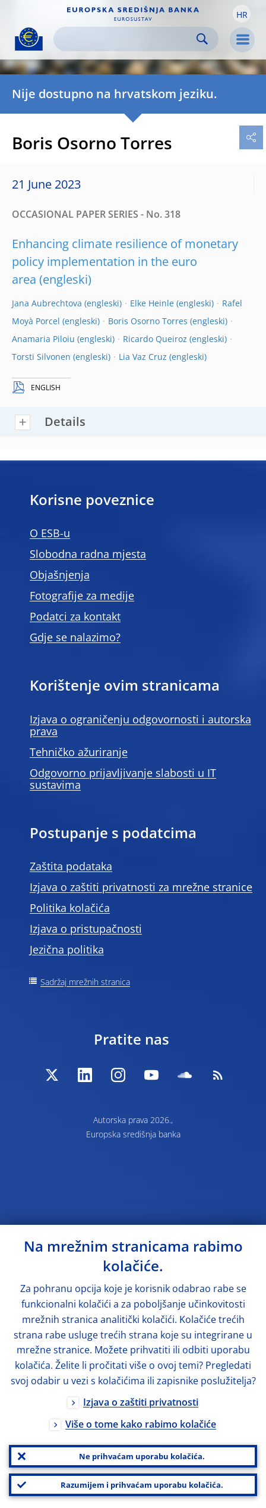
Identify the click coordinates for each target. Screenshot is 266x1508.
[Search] (126, 39)
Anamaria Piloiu (43, 338)
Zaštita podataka (71, 866)
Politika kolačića (70, 908)
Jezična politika (67, 949)
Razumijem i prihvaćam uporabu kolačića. (142, 1484)
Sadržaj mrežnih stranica (85, 981)
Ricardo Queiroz (155, 338)
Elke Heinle (152, 303)
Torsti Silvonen (41, 356)
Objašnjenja (60, 575)
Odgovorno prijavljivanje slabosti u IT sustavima (123, 779)
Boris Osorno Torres (148, 321)
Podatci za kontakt (75, 616)
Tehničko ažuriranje (79, 752)
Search (202, 39)
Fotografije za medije (82, 595)
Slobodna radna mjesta (88, 554)
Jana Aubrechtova (47, 303)
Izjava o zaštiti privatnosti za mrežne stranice (141, 887)
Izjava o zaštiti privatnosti (140, 1402)
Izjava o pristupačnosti (86, 928)
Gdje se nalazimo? (75, 637)
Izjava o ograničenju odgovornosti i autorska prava (140, 725)
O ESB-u (50, 533)
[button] (242, 14)
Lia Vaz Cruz (143, 356)
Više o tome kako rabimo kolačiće (140, 1424)
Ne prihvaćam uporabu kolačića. (142, 1456)
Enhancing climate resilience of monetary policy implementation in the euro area (125, 261)
